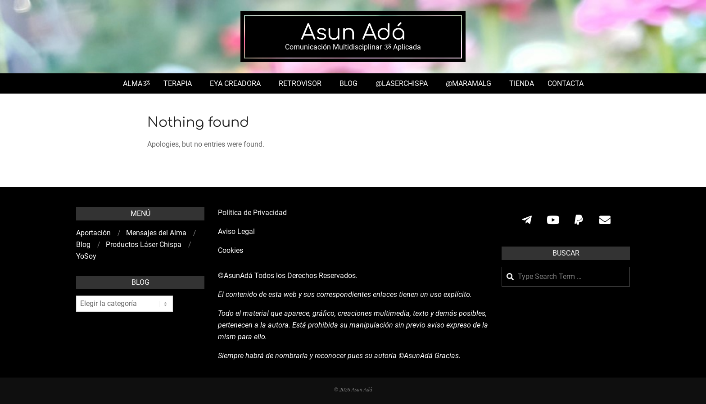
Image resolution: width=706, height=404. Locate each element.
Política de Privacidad (252, 212)
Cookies (231, 250)
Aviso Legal (236, 231)
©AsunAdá (235, 275)
